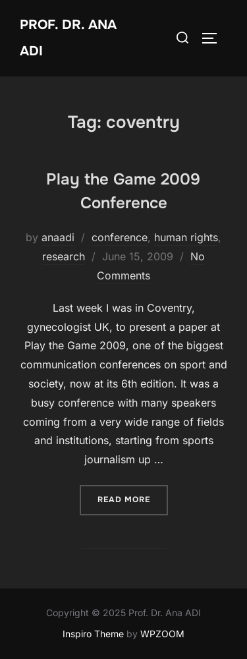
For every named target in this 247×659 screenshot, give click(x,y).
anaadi (57, 237)
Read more (132, 498)
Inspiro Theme (93, 633)
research (63, 256)
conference (120, 237)
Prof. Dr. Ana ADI (68, 37)
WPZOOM (162, 633)
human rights (186, 237)
